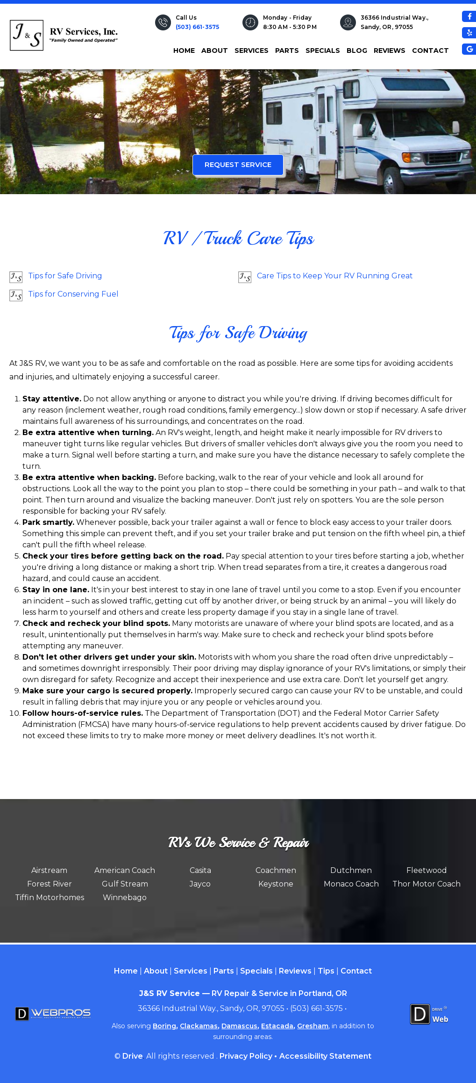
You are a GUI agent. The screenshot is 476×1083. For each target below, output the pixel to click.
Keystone (275, 883)
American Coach (124, 870)
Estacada (277, 1026)
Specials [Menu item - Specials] (256, 971)
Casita (200, 870)
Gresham (312, 1026)
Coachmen (276, 870)
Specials (322, 50)
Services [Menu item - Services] (190, 971)
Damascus (239, 1026)
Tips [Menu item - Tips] (326, 971)
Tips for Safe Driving (65, 275)
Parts (287, 50)
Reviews (389, 50)
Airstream (49, 870)
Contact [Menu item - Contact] (356, 971)
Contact (430, 50)
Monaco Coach (351, 883)
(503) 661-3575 (197, 26)
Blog (357, 50)
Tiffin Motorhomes (49, 897)
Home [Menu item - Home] (126, 971)
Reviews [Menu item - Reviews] (295, 971)
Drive (132, 1056)
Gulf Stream (125, 883)
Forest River (49, 883)
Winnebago (125, 897)
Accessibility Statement (325, 1056)
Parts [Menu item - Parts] (223, 971)
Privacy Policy (246, 1056)
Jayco (200, 883)
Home (184, 50)
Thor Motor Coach (426, 883)
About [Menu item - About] (156, 971)
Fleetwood (426, 870)
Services (251, 50)
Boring (164, 1026)
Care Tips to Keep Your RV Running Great (335, 275)
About (214, 50)
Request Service (238, 164)
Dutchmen (351, 870)
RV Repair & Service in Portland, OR (279, 993)
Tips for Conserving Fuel (73, 294)
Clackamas (199, 1026)
